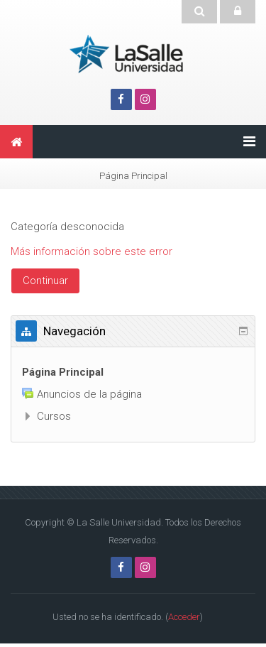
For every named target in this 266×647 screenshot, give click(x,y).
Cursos (54, 416)
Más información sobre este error (91, 251)
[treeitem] (133, 372)
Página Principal (63, 372)
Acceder (184, 616)
